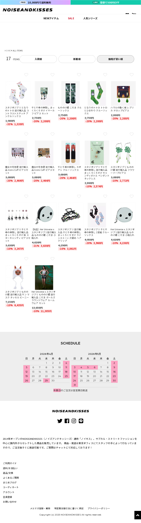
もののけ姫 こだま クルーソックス (70, 109)
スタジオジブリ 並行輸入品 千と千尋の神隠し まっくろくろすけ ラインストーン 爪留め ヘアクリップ (69, 235)
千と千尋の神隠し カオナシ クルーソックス (69, 168)
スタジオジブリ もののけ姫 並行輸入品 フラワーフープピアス (122, 169)
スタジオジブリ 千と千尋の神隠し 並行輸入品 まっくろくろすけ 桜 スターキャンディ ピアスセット (17, 235)
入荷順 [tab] (38, 59)
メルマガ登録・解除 (41, 509)
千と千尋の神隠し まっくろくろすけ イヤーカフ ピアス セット (43, 110)
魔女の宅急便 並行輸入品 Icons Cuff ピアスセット (16, 169)
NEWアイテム (51, 18)
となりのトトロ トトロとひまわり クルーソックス (95, 110)
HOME (8, 50)
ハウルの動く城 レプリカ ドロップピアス (122, 109)
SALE (71, 18)
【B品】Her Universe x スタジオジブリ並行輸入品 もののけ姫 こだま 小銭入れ (44, 233)
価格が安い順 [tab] (115, 59)
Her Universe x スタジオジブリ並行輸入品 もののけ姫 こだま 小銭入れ (123, 232)
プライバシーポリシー (98, 509)
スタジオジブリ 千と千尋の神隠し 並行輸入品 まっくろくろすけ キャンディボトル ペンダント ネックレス (96, 172)
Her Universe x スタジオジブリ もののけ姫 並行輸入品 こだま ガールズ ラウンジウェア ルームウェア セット (44, 297)
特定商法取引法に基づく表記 (69, 509)
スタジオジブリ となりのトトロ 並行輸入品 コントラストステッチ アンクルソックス (17, 112)
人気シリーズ (90, 18)
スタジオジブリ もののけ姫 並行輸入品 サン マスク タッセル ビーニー (17, 294)
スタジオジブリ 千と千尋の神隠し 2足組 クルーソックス (96, 232)
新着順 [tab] (77, 59)
